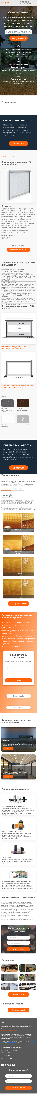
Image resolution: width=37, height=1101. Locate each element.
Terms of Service (12, 1042)
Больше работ (18, 994)
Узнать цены (18, 707)
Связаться (18, 143)
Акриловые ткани (6, 489)
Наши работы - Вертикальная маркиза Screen (27, 968)
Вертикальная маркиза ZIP (9, 986)
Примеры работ (18, 696)
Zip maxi (11, 156)
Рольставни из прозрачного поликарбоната (9, 968)
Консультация (18, 38)
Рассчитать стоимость (18, 32)
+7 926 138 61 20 (25, 4)
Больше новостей (18, 1010)
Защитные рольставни (9, 977)
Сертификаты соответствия (9, 1030)
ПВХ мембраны (19, 489)
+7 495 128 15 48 (25, 2)
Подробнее (8, 748)
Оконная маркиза (27, 986)
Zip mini (3, 156)
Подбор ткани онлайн (18, 604)
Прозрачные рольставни (27, 977)
